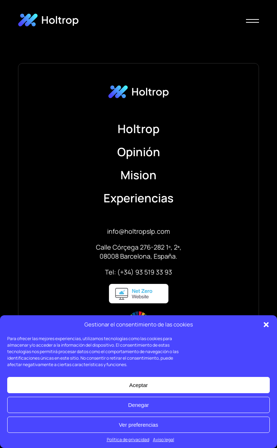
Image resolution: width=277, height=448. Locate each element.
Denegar (138, 405)
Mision (138, 175)
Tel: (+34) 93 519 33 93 (138, 272)
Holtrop (138, 129)
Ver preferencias (138, 425)
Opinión (138, 152)
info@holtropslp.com (138, 231)
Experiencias (138, 198)
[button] (266, 324)
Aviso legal (163, 439)
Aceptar (138, 385)
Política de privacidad (128, 439)
